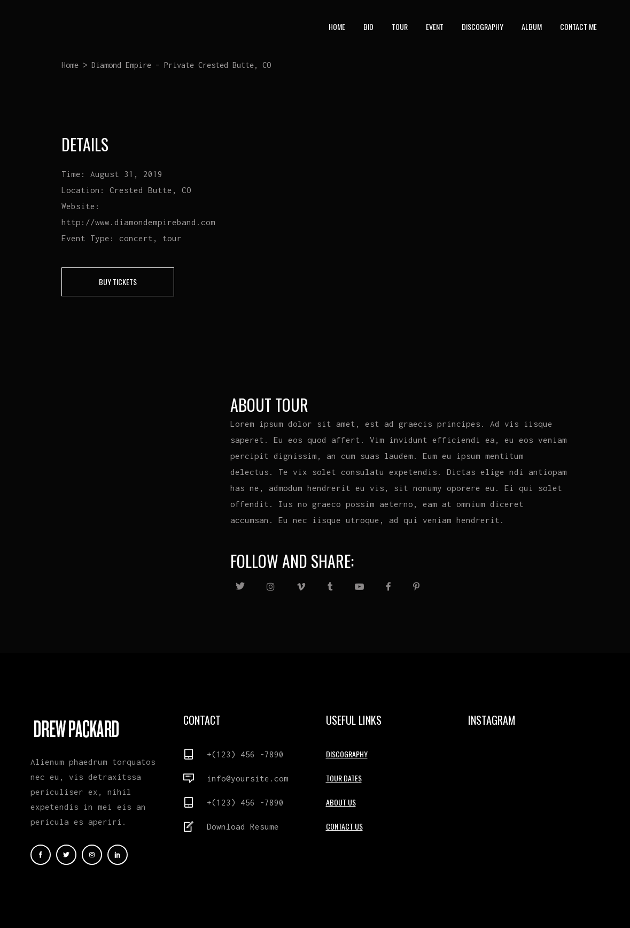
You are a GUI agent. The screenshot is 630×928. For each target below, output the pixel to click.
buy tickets (118, 281)
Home (70, 65)
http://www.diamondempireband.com (138, 222)
